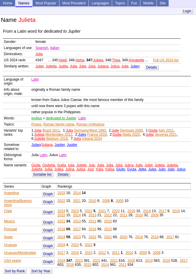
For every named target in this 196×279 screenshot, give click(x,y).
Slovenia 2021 (166, 134)
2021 (77, 201)
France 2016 (97, 134)
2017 (162, 211)
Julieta (98, 60)
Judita (63, 66)
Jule (92, 165)
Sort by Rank (15, 271)
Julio (162, 169)
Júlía (92, 66)
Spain (8, 237)
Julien (135, 66)
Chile (8, 211)
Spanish (42, 48)
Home (7, 3)
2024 (61, 211)
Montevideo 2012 (58, 134)
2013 (92, 215)
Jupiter (59, 145)
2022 (61, 201)
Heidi (63, 60)
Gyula (131, 169)
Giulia (153, 130)
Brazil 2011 (51, 130)
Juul (90, 169)
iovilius (36, 118)
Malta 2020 (131, 134)
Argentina (11, 193)
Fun (134, 3)
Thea (116, 60)
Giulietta (48, 165)
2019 (131, 211)
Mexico (9, 221)
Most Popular (46, 3)
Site (163, 3)
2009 (155, 215)
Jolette (81, 165)
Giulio (120, 169)
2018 (147, 211)
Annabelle (136, 60)
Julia (39, 54)
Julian (35, 145)
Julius (181, 169)
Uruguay (10, 245)
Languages (100, 3)
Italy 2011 (166, 130)
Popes (36, 124)
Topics (120, 3)
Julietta (50, 66)
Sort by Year (40, 271)
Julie (125, 66)
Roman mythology (90, 124)
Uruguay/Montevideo (20, 253)
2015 (61, 193)
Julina (69, 169)
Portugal (10, 229)
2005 (120, 201)
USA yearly (12, 261)
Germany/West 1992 (90, 130)
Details (151, 67)
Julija (149, 134)
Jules (82, 134)
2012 (108, 215)
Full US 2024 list (165, 60)
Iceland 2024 (92, 139)
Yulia (99, 169)
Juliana (103, 66)
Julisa (80, 169)
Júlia (82, 66)
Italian (54, 48)
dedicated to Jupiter (61, 118)
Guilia (117, 134)
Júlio (171, 169)
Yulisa (109, 169)
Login (187, 11)
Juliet (40, 66)
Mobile (148, 3)
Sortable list (42, 174)
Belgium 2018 (57, 139)
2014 (77, 193)
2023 (75, 211)
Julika (58, 169)
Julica (114, 66)
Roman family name (59, 124)
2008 (156, 253)
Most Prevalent (74, 3)
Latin (35, 79)
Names (23, 3)
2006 (106, 201)
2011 (124, 215)
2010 (92, 201)
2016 (176, 211)
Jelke (142, 169)
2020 (116, 211)
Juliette (39, 139)
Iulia (71, 165)
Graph (48, 194)
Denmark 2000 (131, 130)
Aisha (79, 60)
